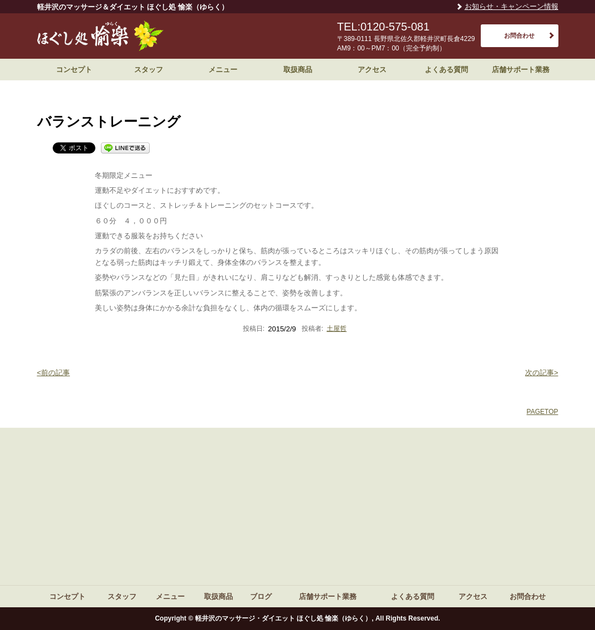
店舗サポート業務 (521, 69)
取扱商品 (297, 69)
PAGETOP (542, 412)
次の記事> (541, 372)
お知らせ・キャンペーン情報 (511, 6)
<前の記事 (53, 372)
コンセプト (74, 69)
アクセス (372, 69)
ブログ (261, 596)
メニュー (222, 69)
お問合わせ (519, 35)
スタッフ (148, 69)
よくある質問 (446, 69)
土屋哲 (337, 328)
